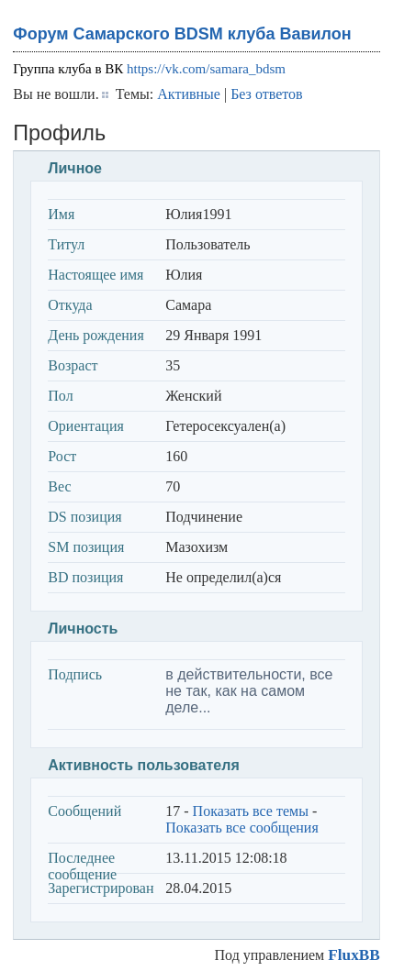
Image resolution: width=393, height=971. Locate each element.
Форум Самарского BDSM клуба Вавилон (182, 34)
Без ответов (266, 94)
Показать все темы (251, 811)
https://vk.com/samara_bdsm (206, 68)
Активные (188, 94)
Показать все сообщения (242, 827)
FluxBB (353, 955)
